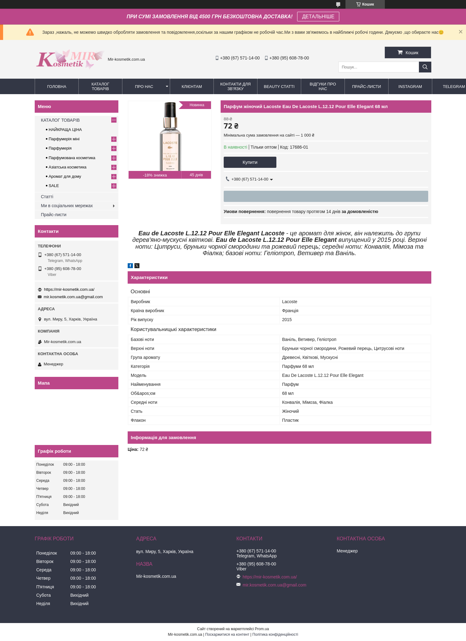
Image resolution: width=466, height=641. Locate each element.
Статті (47, 196)
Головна (56, 86)
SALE (54, 185)
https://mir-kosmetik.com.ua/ (69, 289)
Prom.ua (262, 629)
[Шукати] (425, 67)
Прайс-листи (366, 86)
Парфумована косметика (72, 157)
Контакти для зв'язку (235, 86)
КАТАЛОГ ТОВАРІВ (100, 86)
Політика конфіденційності (275, 634)
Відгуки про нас (323, 86)
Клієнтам (192, 86)
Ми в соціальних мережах (67, 205)
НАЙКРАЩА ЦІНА (65, 129)
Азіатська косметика (67, 167)
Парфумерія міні (64, 139)
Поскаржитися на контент (227, 634)
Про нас (144, 86)
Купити (250, 162)
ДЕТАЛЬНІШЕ (318, 16)
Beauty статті (279, 86)
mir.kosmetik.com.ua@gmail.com (73, 296)
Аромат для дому (65, 176)
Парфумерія (60, 148)
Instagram (410, 86)
